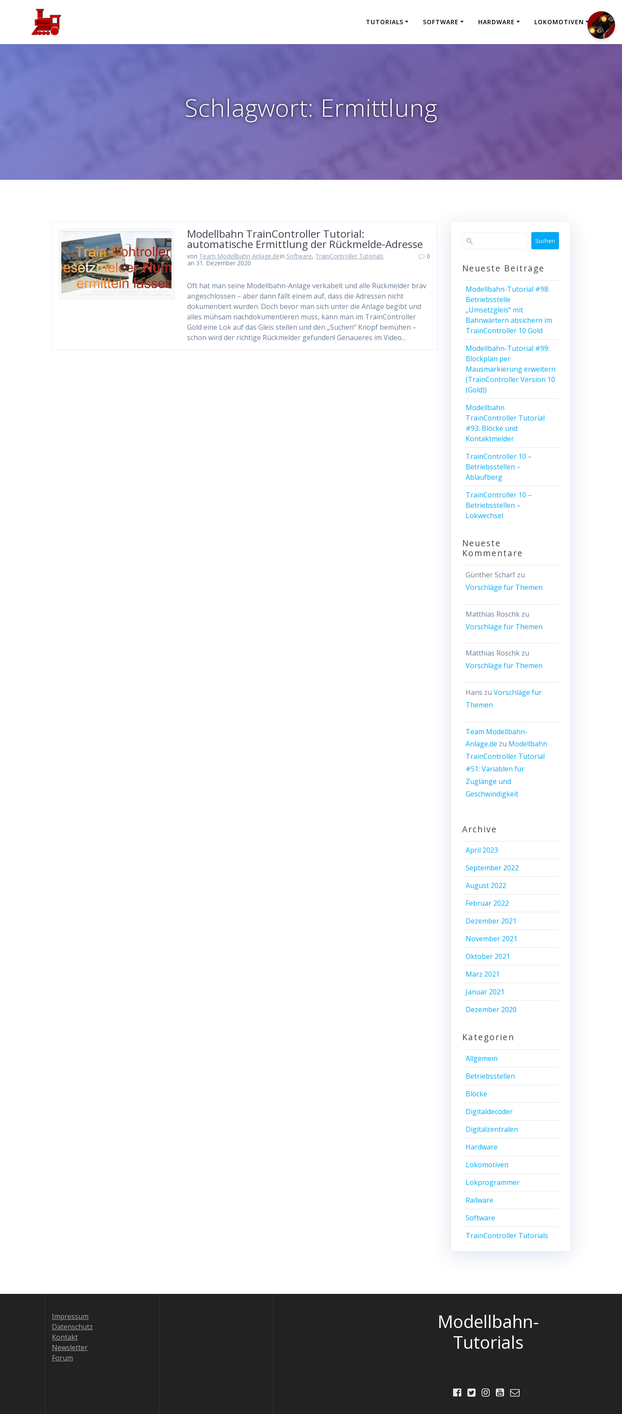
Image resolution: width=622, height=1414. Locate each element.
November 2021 (491, 938)
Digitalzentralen (492, 1129)
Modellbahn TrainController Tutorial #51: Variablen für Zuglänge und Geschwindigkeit (506, 768)
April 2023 (482, 850)
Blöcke (476, 1094)
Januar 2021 (485, 992)
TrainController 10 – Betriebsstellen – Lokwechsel (499, 505)
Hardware (496, 22)
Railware (479, 1200)
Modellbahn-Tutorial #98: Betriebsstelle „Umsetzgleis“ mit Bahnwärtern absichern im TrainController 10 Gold (509, 309)
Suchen (545, 241)
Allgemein (482, 1058)
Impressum (70, 1316)
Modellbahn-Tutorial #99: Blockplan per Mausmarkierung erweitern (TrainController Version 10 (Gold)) (510, 369)
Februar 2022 (487, 903)
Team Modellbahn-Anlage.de (239, 256)
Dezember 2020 (491, 1009)
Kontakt (65, 1336)
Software (441, 22)
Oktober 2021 (488, 956)
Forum (62, 1357)
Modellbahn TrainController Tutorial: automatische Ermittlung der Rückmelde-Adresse (305, 238)
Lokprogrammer (493, 1182)
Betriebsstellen (490, 1076)
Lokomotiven (559, 22)
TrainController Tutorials (349, 256)
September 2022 (492, 868)
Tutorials (384, 22)
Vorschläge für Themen (504, 587)
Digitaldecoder (489, 1111)
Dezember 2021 (491, 921)
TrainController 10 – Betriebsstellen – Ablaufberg (499, 467)
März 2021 (483, 974)
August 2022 (486, 885)
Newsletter (70, 1347)
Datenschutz (72, 1326)
